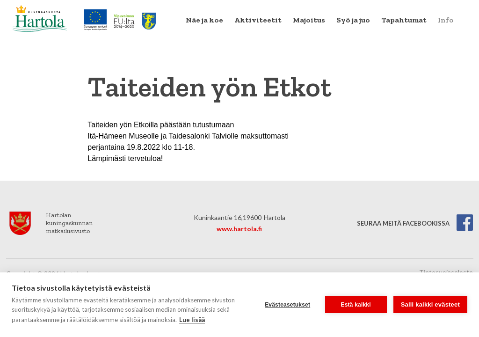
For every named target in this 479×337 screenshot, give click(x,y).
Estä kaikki (356, 304)
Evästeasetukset (287, 304)
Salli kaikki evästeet (430, 304)
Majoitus (309, 19)
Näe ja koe (204, 19)
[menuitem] (204, 20)
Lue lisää (192, 319)
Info (445, 19)
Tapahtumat (404, 19)
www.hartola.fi (239, 229)
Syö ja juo (353, 19)
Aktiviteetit (258, 19)
